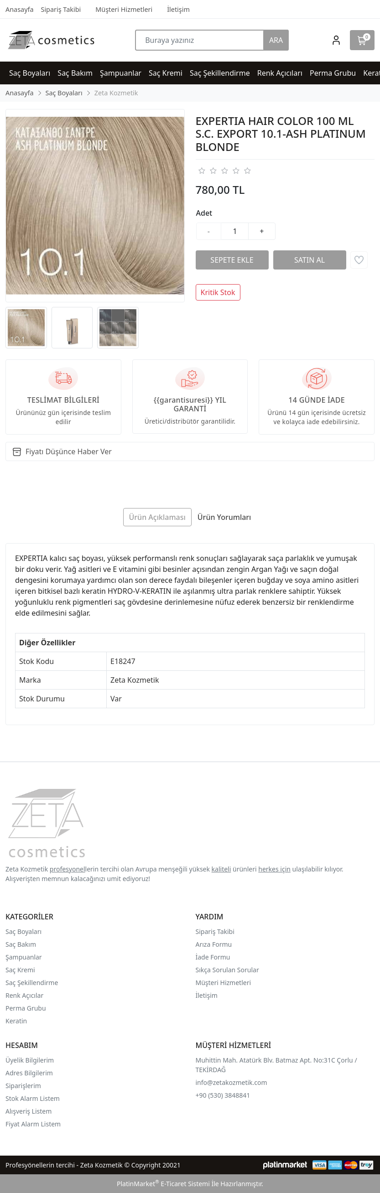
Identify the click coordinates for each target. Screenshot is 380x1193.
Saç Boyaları (23, 931)
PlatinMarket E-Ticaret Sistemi (163, 1183)
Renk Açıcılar (24, 995)
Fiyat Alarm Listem (33, 1124)
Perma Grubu (25, 1008)
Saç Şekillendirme (31, 982)
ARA (276, 40)
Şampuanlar (23, 957)
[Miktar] (235, 231)
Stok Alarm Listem (32, 1098)
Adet (204, 213)
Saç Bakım (20, 944)
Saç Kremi (20, 969)
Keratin (16, 1021)
